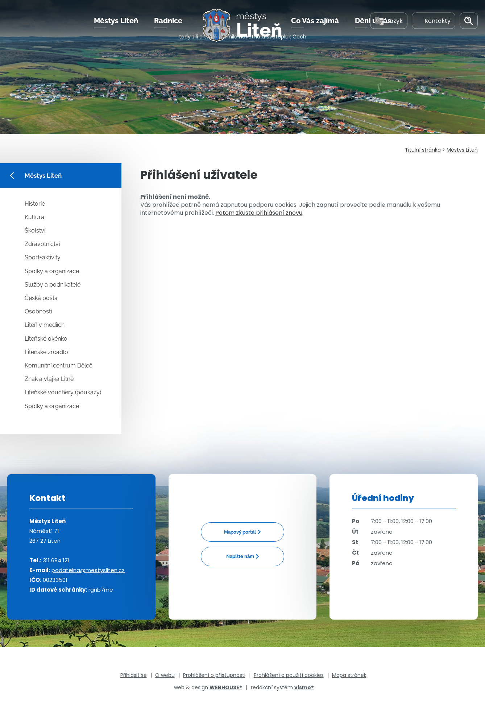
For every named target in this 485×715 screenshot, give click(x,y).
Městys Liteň (116, 29)
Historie (35, 203)
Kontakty (433, 28)
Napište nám (240, 556)
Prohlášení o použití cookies (289, 675)
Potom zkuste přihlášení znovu (258, 213)
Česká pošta (41, 298)
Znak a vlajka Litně (49, 378)
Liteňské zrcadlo (46, 352)
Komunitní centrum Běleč (58, 365)
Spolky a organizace (52, 271)
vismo (304, 687)
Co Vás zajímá (315, 29)
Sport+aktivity (43, 257)
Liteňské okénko (46, 338)
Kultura (34, 217)
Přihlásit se (133, 675)
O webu (165, 675)
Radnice (168, 29)
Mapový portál (240, 532)
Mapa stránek (349, 675)
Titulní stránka (423, 149)
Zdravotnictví (42, 244)
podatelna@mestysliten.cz (88, 570)
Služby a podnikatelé (52, 284)
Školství (35, 230)
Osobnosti (38, 311)
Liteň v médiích (45, 324)
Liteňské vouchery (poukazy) (63, 392)
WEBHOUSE (226, 687)
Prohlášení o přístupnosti (214, 675)
